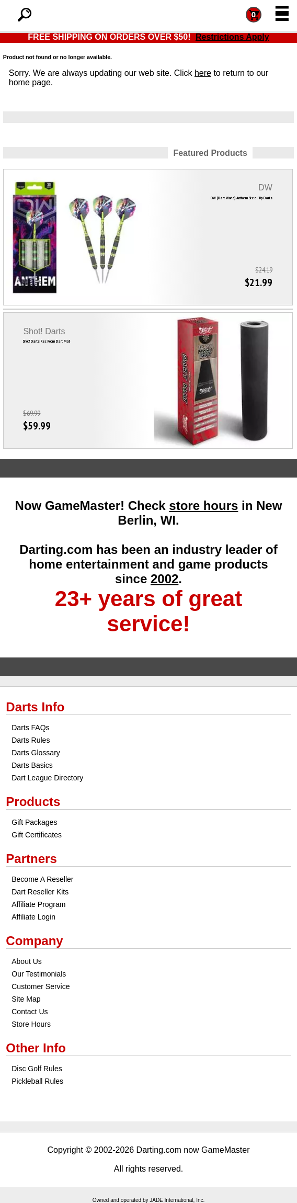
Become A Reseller (42, 879)
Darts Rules (31, 740)
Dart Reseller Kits (40, 892)
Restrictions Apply (232, 36)
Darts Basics (32, 765)
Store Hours (31, 1024)
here (203, 73)
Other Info (36, 1048)
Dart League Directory (47, 778)
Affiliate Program (38, 904)
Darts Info (35, 707)
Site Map (26, 999)
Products (33, 802)
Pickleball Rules (37, 1081)
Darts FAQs (30, 727)
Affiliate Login (33, 917)
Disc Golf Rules (37, 1068)
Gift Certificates (37, 835)
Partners (31, 859)
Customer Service (41, 986)
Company (34, 941)
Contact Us (30, 1011)
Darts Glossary (36, 752)
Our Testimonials (39, 974)
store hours (203, 505)
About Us (27, 961)
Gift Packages (34, 822)
